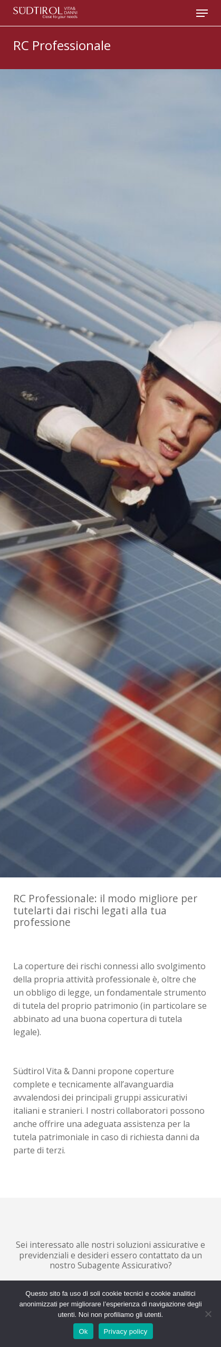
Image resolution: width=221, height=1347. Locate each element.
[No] (208, 1313)
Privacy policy (126, 1331)
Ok (83, 1331)
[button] (202, 13)
